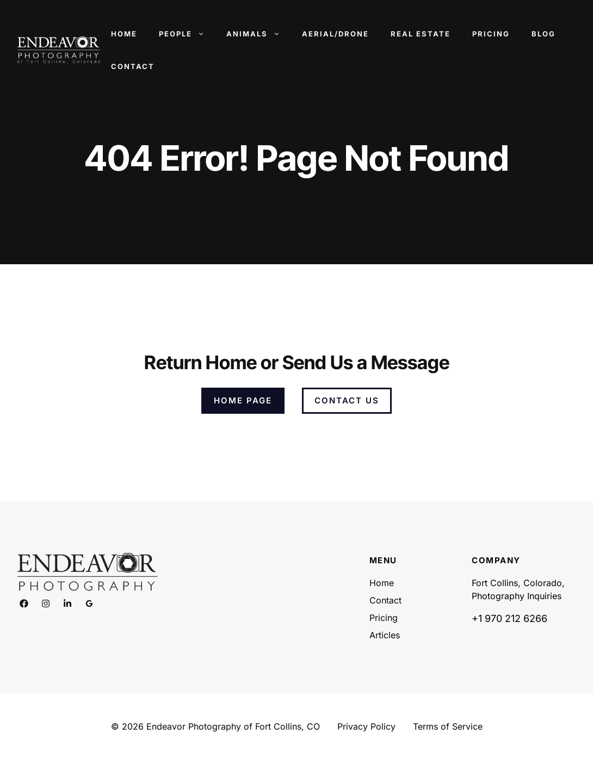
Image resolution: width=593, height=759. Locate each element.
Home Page (243, 400)
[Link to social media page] (24, 603)
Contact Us (346, 400)
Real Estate (420, 33)
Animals (258, 33)
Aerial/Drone (335, 33)
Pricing (491, 33)
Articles (384, 635)
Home (124, 33)
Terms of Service (448, 726)
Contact (133, 66)
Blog (543, 33)
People (187, 33)
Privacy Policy (366, 726)
